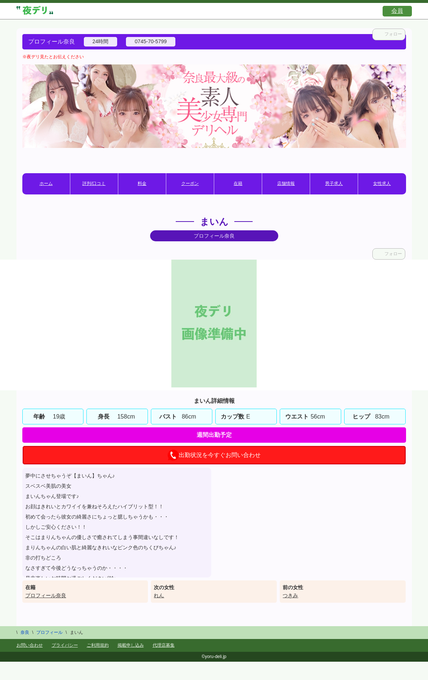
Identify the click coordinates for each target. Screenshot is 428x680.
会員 (397, 11)
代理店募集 (164, 645)
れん (159, 595)
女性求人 (382, 183)
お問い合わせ (29, 645)
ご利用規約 (98, 645)
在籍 (238, 183)
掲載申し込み (131, 645)
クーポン (190, 183)
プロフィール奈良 (45, 595)
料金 (142, 183)
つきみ (290, 595)
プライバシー (65, 645)
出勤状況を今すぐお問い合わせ (214, 455)
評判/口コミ (93, 183)
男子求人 (334, 183)
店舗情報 (286, 183)
